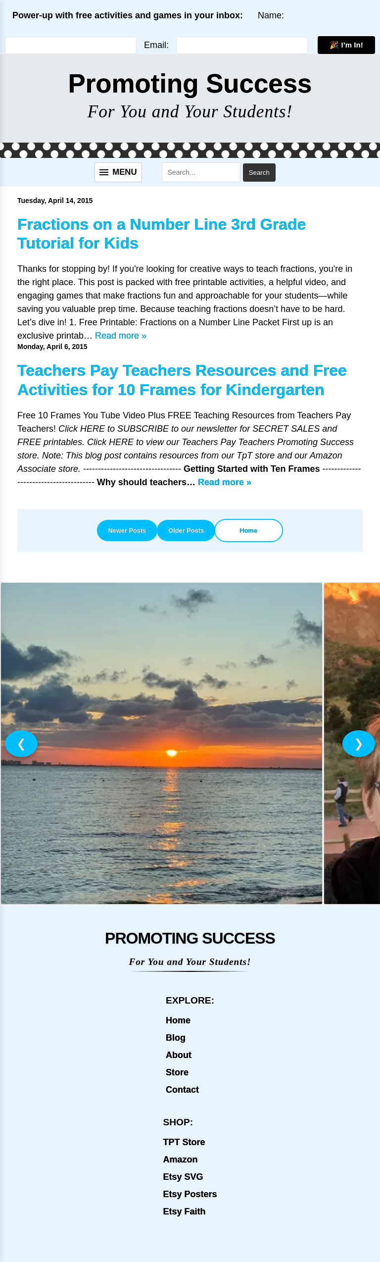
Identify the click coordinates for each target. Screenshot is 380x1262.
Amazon (180, 1159)
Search (259, 172)
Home (249, 530)
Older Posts (186, 530)
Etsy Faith (184, 1211)
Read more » (120, 336)
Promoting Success (190, 83)
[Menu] (118, 172)
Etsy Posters (190, 1194)
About (178, 1055)
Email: (156, 45)
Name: (271, 15)
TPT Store (184, 1142)
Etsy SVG (183, 1177)
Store (177, 1072)
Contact (182, 1090)
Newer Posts (127, 530)
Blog (176, 1038)
